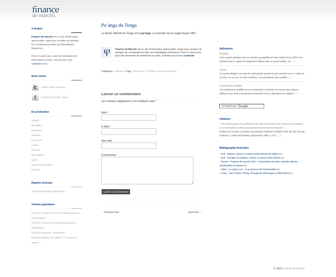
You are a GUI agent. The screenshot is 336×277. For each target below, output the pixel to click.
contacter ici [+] (39, 63)
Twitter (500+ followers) (53, 87)
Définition (119, 71)
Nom (105, 112)
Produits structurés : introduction (48, 232)
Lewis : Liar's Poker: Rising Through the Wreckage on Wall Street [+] (256, 173)
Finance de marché (42, 36)
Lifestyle (36, 169)
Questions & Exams (42, 164)
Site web (106, 140)
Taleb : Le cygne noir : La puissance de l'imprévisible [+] (250, 169)
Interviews (37, 130)
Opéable (224, 53)
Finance (36, 150)
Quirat (222, 69)
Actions (35, 120)
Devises (137, 71)
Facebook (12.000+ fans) (54, 97)
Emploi (35, 145)
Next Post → (195, 212)
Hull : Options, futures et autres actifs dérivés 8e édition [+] (251, 154)
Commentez (108, 154)
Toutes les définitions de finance (48, 191)
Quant (35, 160)
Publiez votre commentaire (163, 71)
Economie (37, 140)
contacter (189, 55)
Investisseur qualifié (230, 85)
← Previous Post (110, 212)
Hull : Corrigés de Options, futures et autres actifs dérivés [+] (252, 157)
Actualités (37, 125)
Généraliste (38, 155)
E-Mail (106, 126)
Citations (36, 135)
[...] (292, 61)
